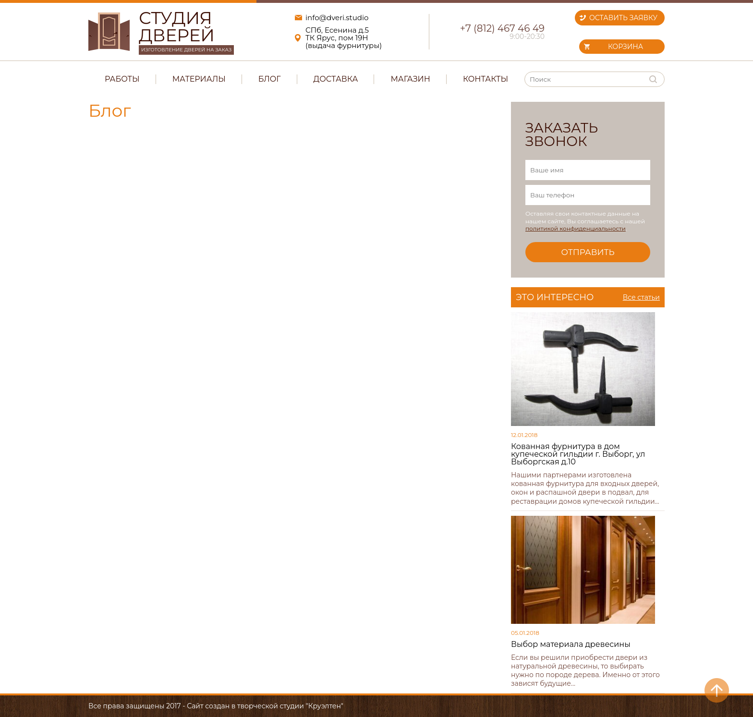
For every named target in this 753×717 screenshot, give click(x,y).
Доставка (336, 79)
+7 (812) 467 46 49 (502, 28)
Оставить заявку (623, 17)
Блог (269, 79)
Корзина (625, 46)
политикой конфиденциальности (575, 228)
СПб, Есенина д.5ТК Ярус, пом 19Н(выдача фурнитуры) (343, 37)
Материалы (199, 79)
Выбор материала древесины (571, 644)
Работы (122, 79)
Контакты (485, 79)
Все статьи (641, 297)
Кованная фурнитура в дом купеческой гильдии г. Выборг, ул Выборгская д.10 (578, 454)
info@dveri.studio (336, 17)
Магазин (410, 79)
